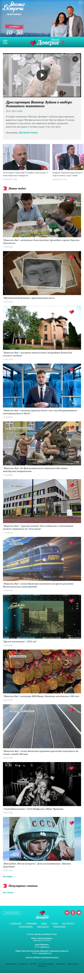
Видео (44, 923)
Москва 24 (23, 964)
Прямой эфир (64, 42)
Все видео (8, 877)
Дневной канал (28, 132)
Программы (31, 923)
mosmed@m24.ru (45, 953)
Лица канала (43, 926)
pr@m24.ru (44, 947)
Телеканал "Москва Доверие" (44, 42)
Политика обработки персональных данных (42, 957)
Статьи (54, 923)
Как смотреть (68, 923)
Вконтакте (67, 912)
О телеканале (16, 923)
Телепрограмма (26, 926)
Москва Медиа (11, 964)
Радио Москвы (73, 964)
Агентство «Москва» (46, 964)
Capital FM (42, 966)
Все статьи (8, 893)
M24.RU (33, 964)
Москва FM (60, 964)
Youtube (78, 912)
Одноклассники (72, 912)
